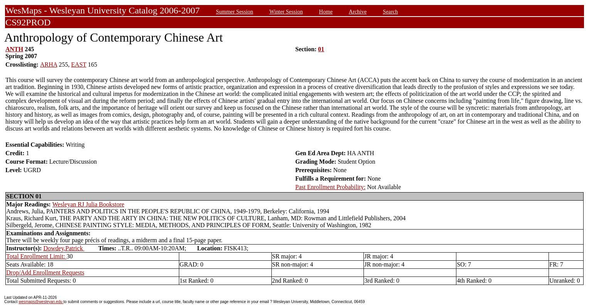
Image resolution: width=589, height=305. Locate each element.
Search (390, 11)
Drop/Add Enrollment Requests (45, 272)
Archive (358, 11)
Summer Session (234, 11)
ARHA (48, 64)
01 (321, 49)
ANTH (14, 49)
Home (326, 11)
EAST (78, 64)
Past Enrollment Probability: (330, 187)
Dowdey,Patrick (63, 248)
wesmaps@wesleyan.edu (41, 302)
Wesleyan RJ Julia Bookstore (88, 204)
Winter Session (286, 11)
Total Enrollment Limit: (36, 256)
